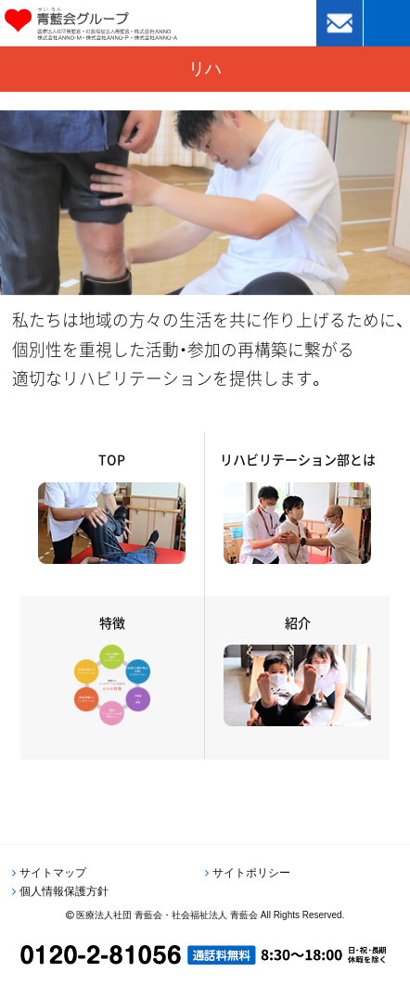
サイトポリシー (251, 872)
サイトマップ (52, 872)
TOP (111, 459)
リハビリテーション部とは (298, 459)
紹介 (298, 622)
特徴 (112, 622)
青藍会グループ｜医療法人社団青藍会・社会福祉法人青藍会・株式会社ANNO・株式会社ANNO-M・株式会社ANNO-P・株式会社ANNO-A (117, 23)
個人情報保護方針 (64, 891)
